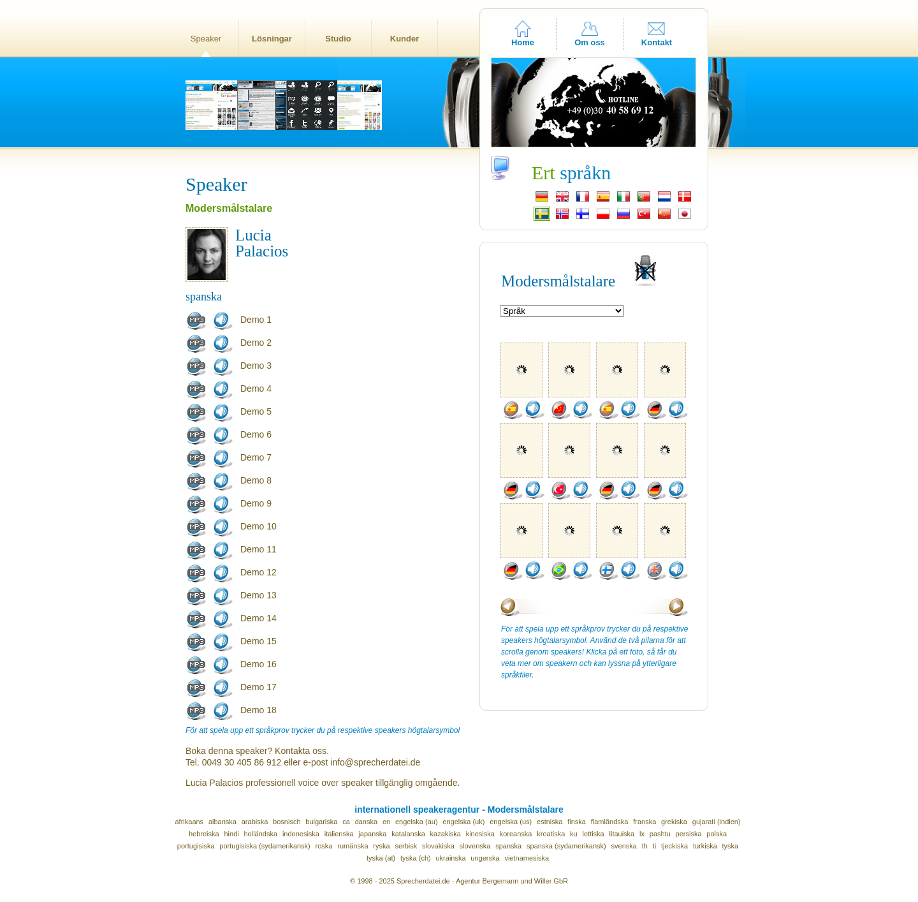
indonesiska (300, 834)
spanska (508, 846)
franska (644, 821)
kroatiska (551, 834)
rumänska (352, 846)
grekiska (674, 821)
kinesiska (480, 834)
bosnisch (286, 821)
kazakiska (445, 834)
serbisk (406, 846)
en (386, 821)
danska (366, 821)
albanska (222, 821)
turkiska (705, 846)
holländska (261, 834)
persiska (689, 834)
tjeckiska (674, 846)
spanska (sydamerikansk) (566, 846)
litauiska (622, 834)
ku (574, 834)
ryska (381, 846)
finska (576, 821)
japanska (372, 834)
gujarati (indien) (716, 821)
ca (346, 821)
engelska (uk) (463, 821)
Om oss (589, 42)
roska (324, 846)
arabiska (255, 821)
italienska (339, 834)
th (645, 846)
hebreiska (204, 834)
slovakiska (438, 846)
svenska (624, 846)
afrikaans (189, 821)
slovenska (475, 846)
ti (655, 846)
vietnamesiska (526, 858)
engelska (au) (416, 821)
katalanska (408, 834)
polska (716, 834)
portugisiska (196, 846)
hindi (231, 834)
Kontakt (656, 42)
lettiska (593, 834)
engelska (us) (511, 821)
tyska (730, 846)
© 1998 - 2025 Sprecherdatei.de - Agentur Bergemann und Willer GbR (459, 881)
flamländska (610, 821)
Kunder (404, 38)
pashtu (660, 834)
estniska (549, 821)
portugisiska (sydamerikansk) (264, 846)
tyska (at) (381, 858)
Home (522, 42)
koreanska (516, 834)
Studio (338, 38)
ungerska (484, 858)
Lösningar (272, 38)
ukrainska (450, 858)
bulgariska (321, 821)
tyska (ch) (415, 858)
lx (642, 834)
